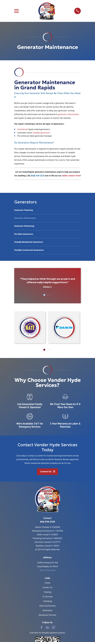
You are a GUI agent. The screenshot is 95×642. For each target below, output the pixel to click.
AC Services (48, 596)
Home (47, 582)
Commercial (22, 129)
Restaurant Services (47, 615)
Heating (47, 592)
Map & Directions (47, 570)
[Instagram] (53, 627)
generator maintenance (68, 114)
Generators (47, 610)
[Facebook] (41, 627)
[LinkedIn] (47, 627)
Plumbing (47, 601)
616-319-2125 (47, 521)
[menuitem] (47, 211)
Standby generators (41, 132)
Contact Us (47, 587)
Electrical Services (47, 605)
